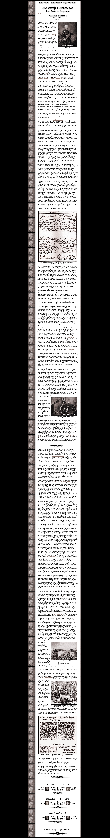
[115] (68, 199)
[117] (43, 318)
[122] (56, 586)
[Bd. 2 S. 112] (40, 13)
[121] (53, 566)
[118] (57, 377)
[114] (67, 141)
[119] (73, 452)
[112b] (54, 416)
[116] (67, 207)
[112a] (63, 47)
